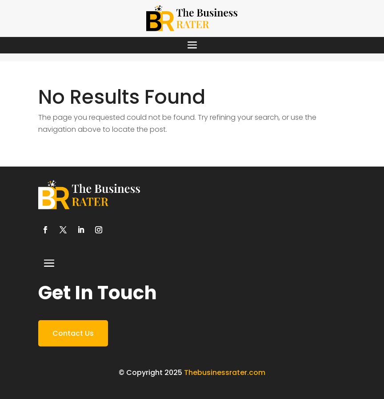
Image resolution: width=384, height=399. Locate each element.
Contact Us (73, 333)
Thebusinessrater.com (224, 372)
